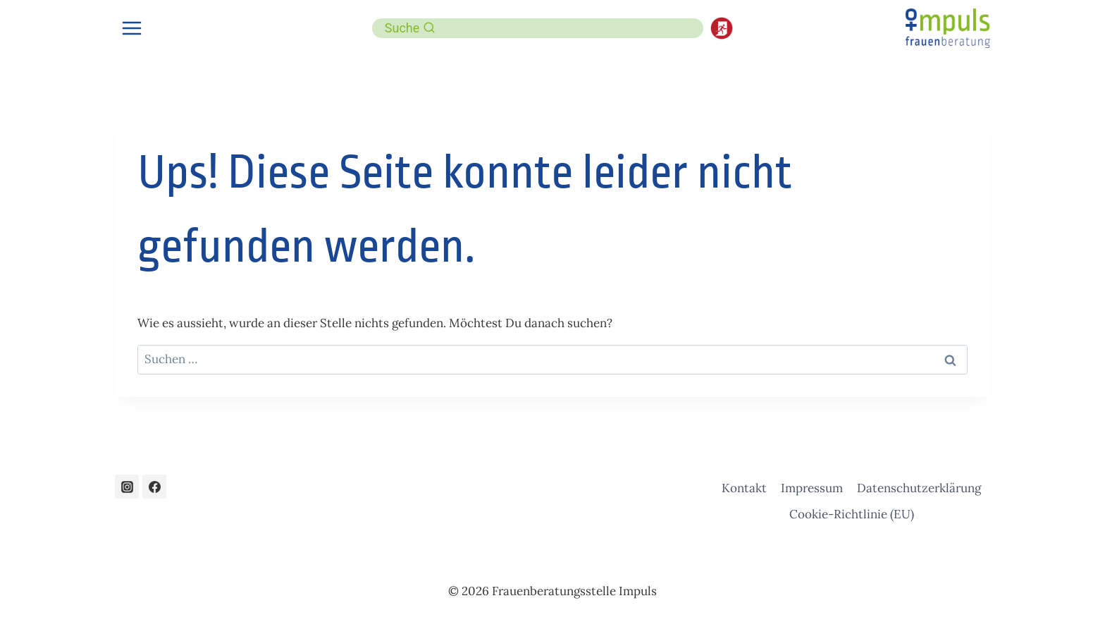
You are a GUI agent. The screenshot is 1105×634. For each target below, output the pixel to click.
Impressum (812, 488)
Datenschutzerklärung (919, 488)
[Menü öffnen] (132, 28)
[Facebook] (154, 487)
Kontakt (744, 488)
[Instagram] (127, 487)
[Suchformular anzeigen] (410, 28)
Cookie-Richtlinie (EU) (851, 514)
